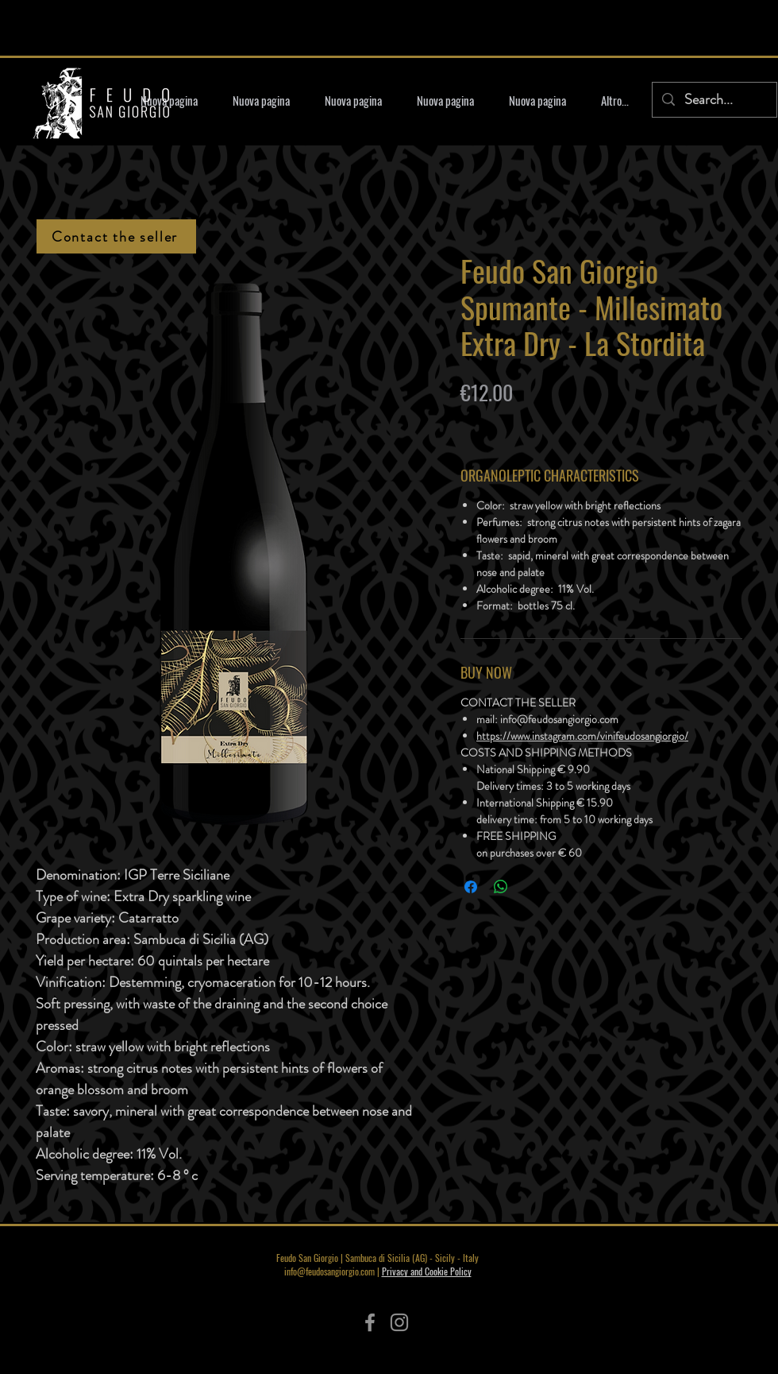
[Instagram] (399, 1322)
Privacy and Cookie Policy (427, 1271)
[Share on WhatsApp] (500, 886)
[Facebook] (370, 1322)
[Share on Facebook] (470, 886)
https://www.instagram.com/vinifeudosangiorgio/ (582, 736)
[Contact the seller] (116, 236)
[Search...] (713, 100)
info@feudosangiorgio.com (329, 1271)
